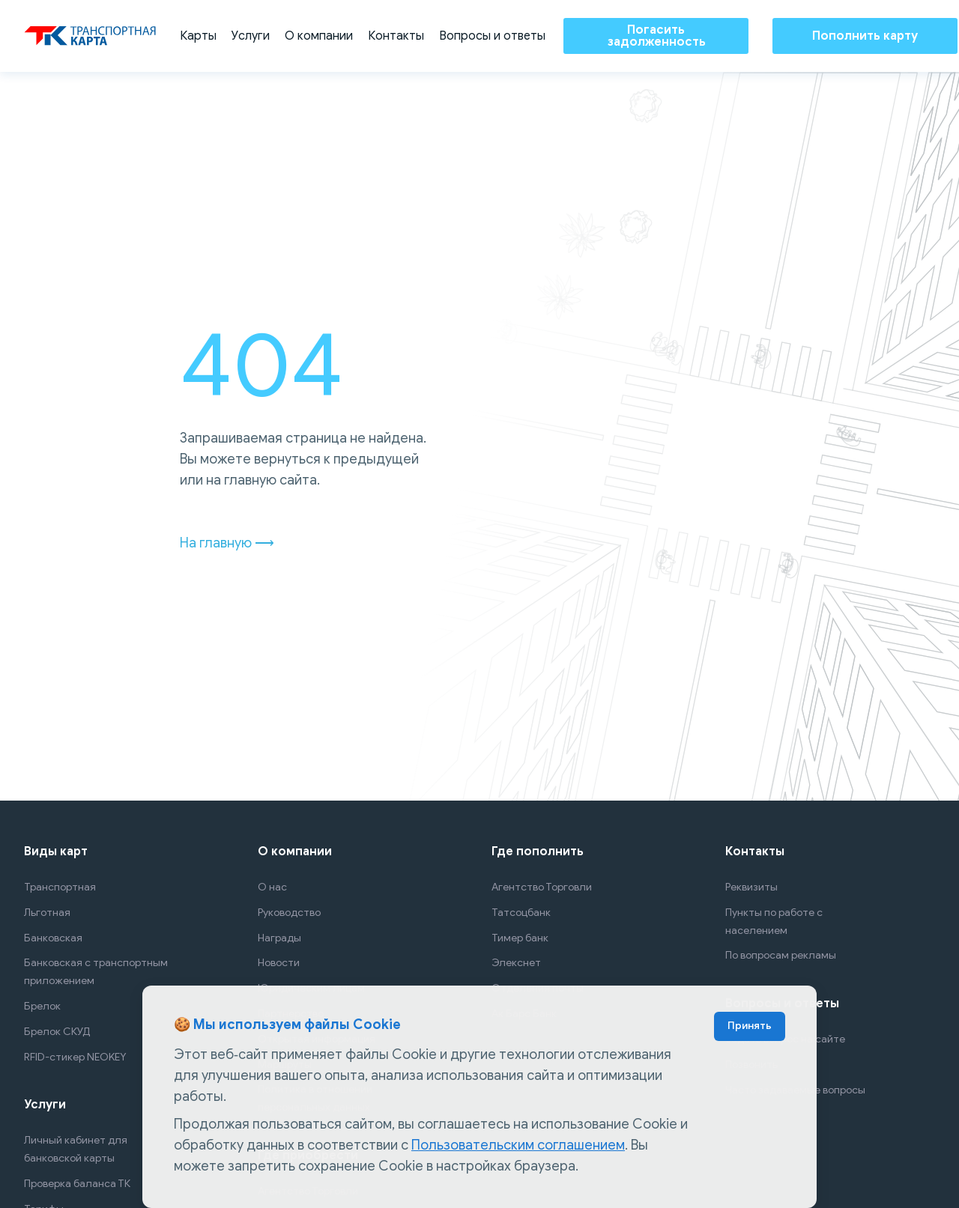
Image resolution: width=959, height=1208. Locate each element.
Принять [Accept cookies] (749, 1025)
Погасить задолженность (656, 35)
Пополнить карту (865, 35)
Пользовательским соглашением (518, 1145)
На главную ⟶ (227, 543)
